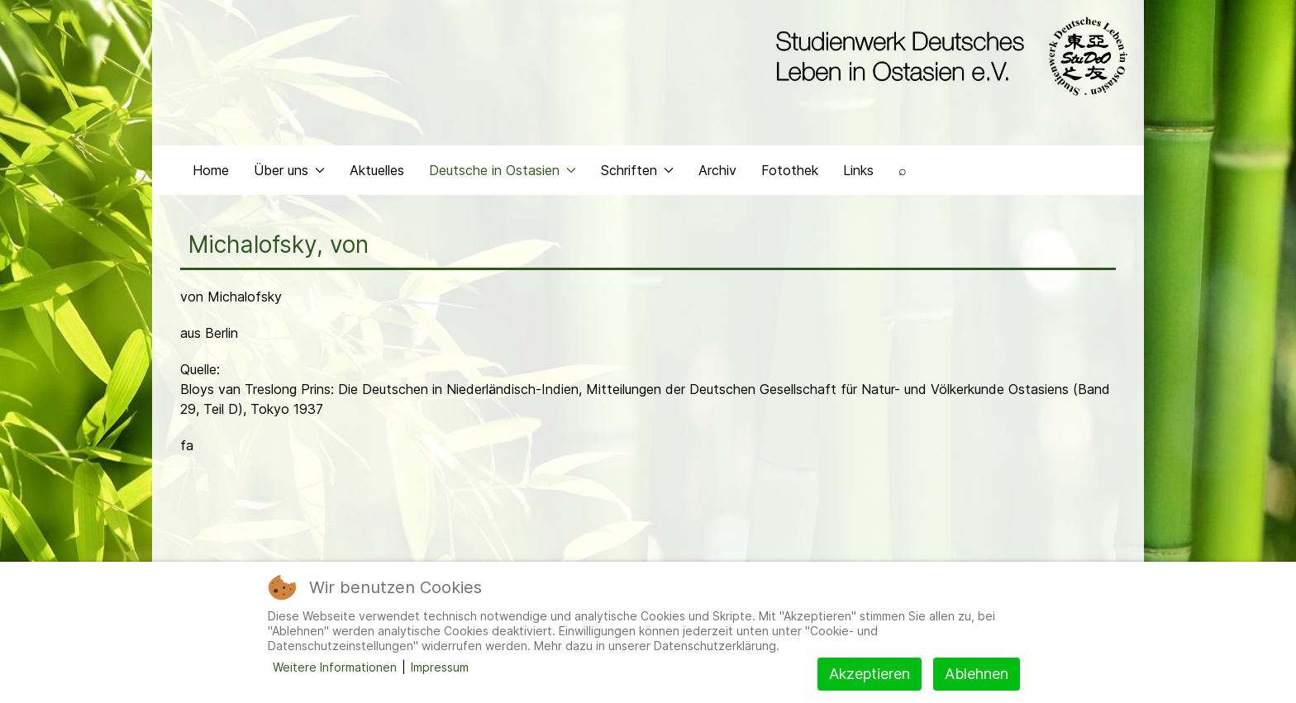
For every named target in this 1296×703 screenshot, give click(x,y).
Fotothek (789, 170)
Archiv (717, 170)
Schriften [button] (637, 170)
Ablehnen (976, 673)
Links (858, 170)
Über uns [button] (289, 170)
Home (211, 170)
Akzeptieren (869, 673)
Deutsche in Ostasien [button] (502, 170)
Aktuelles (377, 170)
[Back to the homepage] (947, 56)
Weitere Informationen (335, 667)
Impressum (440, 667)
